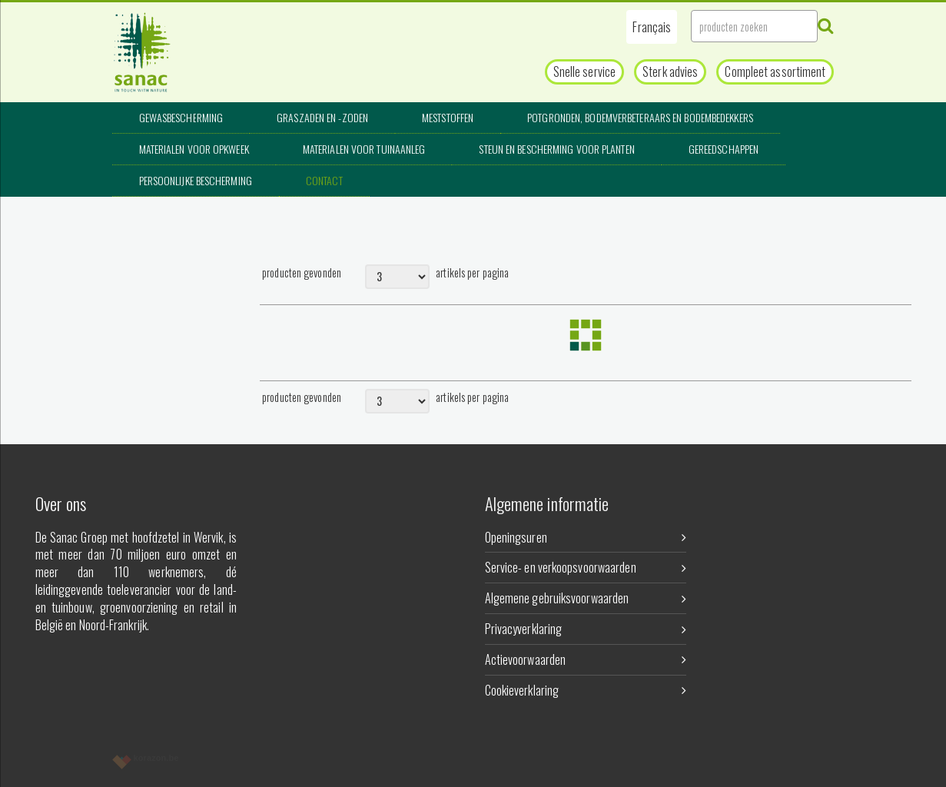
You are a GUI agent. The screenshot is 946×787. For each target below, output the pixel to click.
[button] (651, 27)
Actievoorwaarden (586, 659)
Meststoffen (447, 117)
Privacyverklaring (586, 628)
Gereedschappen (723, 149)
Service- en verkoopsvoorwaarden (586, 567)
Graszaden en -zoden (322, 117)
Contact (324, 180)
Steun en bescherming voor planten (556, 149)
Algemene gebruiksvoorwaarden (586, 598)
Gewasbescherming (181, 117)
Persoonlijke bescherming (195, 180)
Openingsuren (586, 537)
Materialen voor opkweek (194, 149)
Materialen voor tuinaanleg (364, 149)
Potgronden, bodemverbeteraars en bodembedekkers (640, 117)
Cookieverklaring (586, 690)
